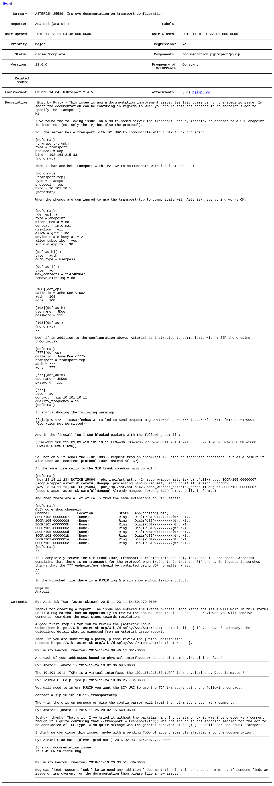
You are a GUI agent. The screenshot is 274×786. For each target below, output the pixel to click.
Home (7, 3)
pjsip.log (201, 92)
